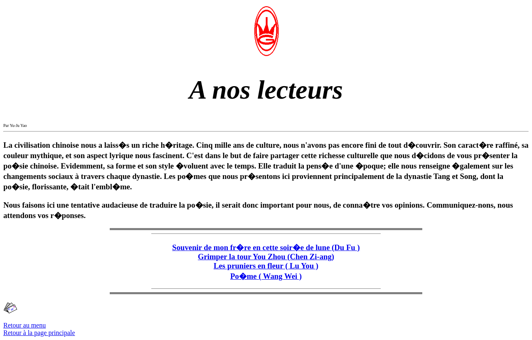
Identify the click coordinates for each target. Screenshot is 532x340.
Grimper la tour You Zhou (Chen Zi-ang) (266, 256)
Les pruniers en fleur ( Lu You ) (266, 265)
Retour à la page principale (39, 332)
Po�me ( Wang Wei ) (266, 276)
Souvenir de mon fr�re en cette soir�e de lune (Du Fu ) (266, 247)
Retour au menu (24, 325)
